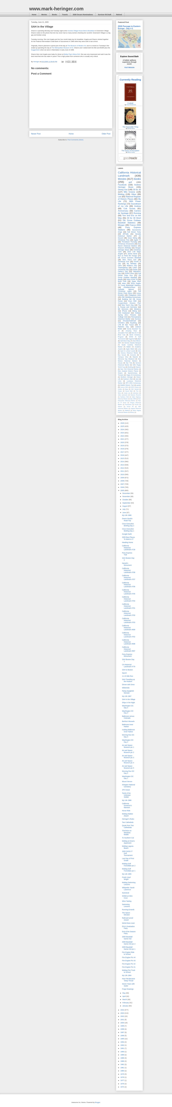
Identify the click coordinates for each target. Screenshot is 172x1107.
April (124, 996)
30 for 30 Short (134, 218)
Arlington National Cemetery (128, 786)
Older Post (106, 134)
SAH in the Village (128, 699)
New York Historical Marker (129, 369)
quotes (138, 385)
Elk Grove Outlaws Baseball (129, 276)
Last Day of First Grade (128, 859)
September (126, 503)
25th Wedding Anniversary (131, 297)
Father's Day (123, 271)
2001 (122, 1020)
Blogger (97, 1102)
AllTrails (125, 234)
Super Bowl (136, 281)
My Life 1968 (126, 515)
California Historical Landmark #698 (128, 642)
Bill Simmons (123, 309)
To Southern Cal (128, 838)
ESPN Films (129, 273)
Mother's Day (132, 265)
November (126, 496)
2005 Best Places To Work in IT (128, 538)
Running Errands (128, 910)
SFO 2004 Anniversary (133, 383)
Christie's (121, 323)
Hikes (133, 194)
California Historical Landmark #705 (128, 592)
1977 (122, 1080)
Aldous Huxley (131, 152)
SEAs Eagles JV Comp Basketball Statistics (129, 284)
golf (130, 182)
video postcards (123, 395)
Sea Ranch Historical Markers (129, 245)
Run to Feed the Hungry (127, 256)
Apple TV (137, 240)
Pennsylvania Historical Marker (129, 318)
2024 (122, 429)
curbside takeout (126, 289)
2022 (122, 436)
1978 (122, 1077)
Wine (119, 393)
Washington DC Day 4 (128, 707)
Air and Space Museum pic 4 (128, 762)
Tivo (137, 391)
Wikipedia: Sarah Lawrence (128, 889)
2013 (122, 465)
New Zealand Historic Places (128, 371)
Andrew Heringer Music (129, 186)
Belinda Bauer (131, 128)
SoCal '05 (130, 406)
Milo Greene (129, 192)
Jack (137, 379)
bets (139, 351)
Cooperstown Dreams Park (129, 303)
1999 (122, 1026)
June (124, 512)
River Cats (121, 335)
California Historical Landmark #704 (128, 599)
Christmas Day (123, 269)
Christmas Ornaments (126, 244)
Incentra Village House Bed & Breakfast (81, 31)
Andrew (137, 206)
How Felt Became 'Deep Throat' (128, 980)
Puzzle (137, 404)
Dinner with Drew (128, 685)
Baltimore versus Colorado (128, 717)
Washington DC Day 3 (128, 712)
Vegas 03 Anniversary (133, 375)
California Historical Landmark (129, 174)
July (124, 509)
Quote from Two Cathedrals (128, 826)
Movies (44, 15)
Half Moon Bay (125, 341)
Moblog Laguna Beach (127, 847)
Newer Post (36, 134)
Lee (119, 197)
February (125, 1003)
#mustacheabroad (129, 321)
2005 (122, 490)
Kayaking (133, 323)
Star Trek (129, 363)
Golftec (120, 389)
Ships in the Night (128, 702)
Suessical (125, 893)
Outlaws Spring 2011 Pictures (129, 314)
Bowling (130, 367)
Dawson (138, 367)
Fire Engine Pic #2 (128, 964)
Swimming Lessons (126, 905)
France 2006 (135, 225)
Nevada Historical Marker (129, 235)
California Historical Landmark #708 (128, 570)
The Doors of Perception (130, 151)
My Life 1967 (126, 696)
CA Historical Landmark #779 (128, 666)
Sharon (120, 406)
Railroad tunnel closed (127, 919)
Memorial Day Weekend (126, 359)
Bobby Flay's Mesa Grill (72, 54)
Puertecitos (128, 404)
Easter (135, 269)
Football (130, 103)
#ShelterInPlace (129, 287)
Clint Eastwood (124, 313)
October (125, 500)
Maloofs (135, 357)
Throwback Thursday (129, 242)
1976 (122, 1084)
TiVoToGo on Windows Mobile (126, 833)
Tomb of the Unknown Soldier (126, 795)
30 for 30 (137, 189)
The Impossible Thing (130, 127)
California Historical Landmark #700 (128, 613)
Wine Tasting (126, 901)
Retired (119, 15)
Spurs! (124, 673)
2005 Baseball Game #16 (127, 938)
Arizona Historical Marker (129, 353)
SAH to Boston (127, 670)
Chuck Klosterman (131, 104)
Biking (134, 311)
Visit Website (129, 67)
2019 (122, 446)
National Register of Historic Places (129, 198)
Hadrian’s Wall (128, 379)
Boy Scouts (122, 355)
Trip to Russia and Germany (129, 306)
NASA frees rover (128, 923)
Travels (65, 15)
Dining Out (122, 189)
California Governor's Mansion (127, 805)
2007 (122, 484)
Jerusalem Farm (123, 333)
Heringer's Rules (128, 819)
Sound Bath (129, 391)
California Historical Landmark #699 (128, 628)
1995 (122, 1039)
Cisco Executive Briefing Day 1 (128, 530)
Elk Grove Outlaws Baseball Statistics (129, 221)
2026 (122, 423)
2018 (122, 449)
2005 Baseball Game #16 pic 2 (128, 943)
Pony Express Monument (127, 655)
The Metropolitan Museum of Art (62, 48)
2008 (122, 481)
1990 (122, 1052)
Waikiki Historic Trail (127, 385)
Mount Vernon (127, 781)
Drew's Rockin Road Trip (127, 519)
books (137, 178)
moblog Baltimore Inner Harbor (128, 731)
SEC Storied (135, 389)
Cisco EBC (132, 301)
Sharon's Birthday (124, 248)
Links (119, 381)
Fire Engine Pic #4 (128, 957)
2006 (122, 487)
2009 (122, 478)
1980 (122, 1071)
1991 (122, 1048)
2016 (122, 455)
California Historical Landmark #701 (128, 606)
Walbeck (127, 410)
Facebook (122, 185)
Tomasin (120, 375)
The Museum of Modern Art (76, 46)
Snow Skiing (132, 238)
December (126, 493)
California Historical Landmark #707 (128, 577)
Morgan (121, 225)
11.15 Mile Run (127, 676)
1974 (122, 1087)
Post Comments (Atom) (75, 140)
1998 (122, 1029)
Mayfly (120, 279)
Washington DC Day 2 (128, 741)
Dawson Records (136, 395)
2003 (122, 1013)
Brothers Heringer (127, 377)
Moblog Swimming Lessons (128, 883)
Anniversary (123, 211)
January (125, 1006)
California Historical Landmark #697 (128, 649)
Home (34, 15)
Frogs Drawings (128, 989)
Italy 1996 (133, 399)
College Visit (122, 317)
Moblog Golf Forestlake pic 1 (128, 870)
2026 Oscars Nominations (83, 15)
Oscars (120, 363)
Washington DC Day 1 (128, 777)
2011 (122, 471)
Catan (135, 267)
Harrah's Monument (127, 564)
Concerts (133, 355)
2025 (122, 426)
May (124, 993)
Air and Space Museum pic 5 (128, 767)
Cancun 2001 (124, 387)
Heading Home (127, 542)
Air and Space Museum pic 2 (128, 751)
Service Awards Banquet (132, 343)
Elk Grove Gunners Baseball (129, 258)
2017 (122, 452)
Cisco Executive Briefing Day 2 (128, 525)
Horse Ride (126, 811)
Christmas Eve (123, 262)
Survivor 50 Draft (104, 15)
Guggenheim (35, 50)
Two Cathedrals (127, 822)
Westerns (137, 309)
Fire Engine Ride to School (128, 953)
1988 (122, 1058)
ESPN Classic (135, 387)
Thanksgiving (123, 267)
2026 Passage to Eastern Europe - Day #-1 (129, 27)
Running (137, 213)
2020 (122, 442)
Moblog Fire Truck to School (128, 971)
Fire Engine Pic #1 (128, 967)
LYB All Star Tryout (126, 325)
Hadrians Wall (124, 397)
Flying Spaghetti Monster (128, 692)
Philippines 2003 (134, 295)
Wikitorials (126, 688)
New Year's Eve (129, 260)
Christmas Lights (125, 291)
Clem (120, 265)
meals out (127, 393)
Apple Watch (130, 349)
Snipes (120, 391)
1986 (122, 1061)
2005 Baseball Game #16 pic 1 (128, 948)
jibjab (139, 339)
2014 (122, 461)
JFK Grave (126, 790)
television (136, 393)
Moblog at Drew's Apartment (128, 842)
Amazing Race (131, 331)
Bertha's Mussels (128, 721)
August (125, 506)
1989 (122, 1055)
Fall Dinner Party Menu (129, 292)
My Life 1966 (126, 800)
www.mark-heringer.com (56, 8)
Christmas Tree (123, 240)
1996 (122, 1035)
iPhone (124, 311)
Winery (132, 412)
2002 (122, 1016)
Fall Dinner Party (134, 232)
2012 (122, 468)
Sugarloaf (131, 339)
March (124, 999)
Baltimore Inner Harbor (127, 725)
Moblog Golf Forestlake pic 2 (128, 865)
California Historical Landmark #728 (128, 548)
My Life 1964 (126, 975)
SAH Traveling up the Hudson (128, 680)
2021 (122, 439)
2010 (122, 474)
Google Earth (127, 534)
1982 (122, 1064)
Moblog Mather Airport (127, 815)
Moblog (121, 194)
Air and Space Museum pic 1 (128, 746)
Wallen (128, 347)
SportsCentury (132, 373)
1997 (122, 1032)
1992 (122, 1045)
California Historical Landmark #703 (128, 620)
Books (54, 15)
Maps (126, 389)
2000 (122, 1023)
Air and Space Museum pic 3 (128, 757)
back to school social (127, 351)
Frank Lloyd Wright (126, 878)
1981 (122, 1068)
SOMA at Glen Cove (127, 897)
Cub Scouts (129, 208)
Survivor (138, 319)
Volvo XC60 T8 (132, 279)
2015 (122, 458)
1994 (122, 1042)
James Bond (132, 254)
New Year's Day (128, 305)
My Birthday (131, 264)
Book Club (122, 281)
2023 (122, 433)
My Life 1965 (126, 874)
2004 (122, 1010)
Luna (139, 349)
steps (124, 283)
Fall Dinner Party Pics (129, 274)
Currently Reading (130, 79)
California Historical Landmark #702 (128, 635)
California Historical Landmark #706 (128, 585)
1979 (122, 1074)
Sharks (120, 373)
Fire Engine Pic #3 (128, 961)
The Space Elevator (126, 914)
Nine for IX (135, 333)
